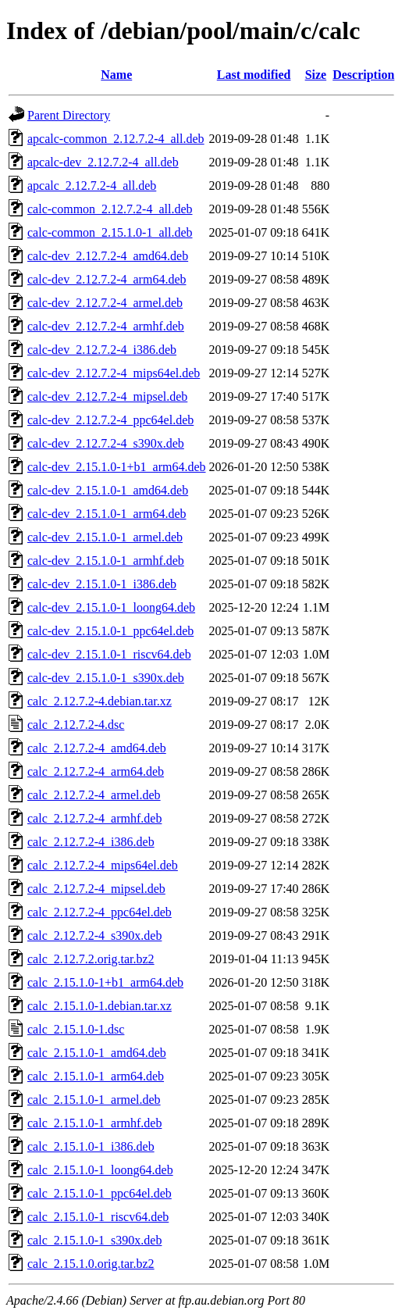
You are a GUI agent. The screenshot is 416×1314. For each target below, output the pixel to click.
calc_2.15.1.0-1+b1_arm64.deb (105, 982)
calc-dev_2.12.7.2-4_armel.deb (105, 302)
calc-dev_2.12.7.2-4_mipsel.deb (107, 396)
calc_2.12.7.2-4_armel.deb (94, 795)
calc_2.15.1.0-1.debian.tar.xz (99, 1005)
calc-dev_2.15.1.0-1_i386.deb (101, 584)
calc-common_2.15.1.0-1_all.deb (110, 232)
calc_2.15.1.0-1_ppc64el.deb (99, 1193)
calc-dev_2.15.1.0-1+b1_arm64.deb (116, 466)
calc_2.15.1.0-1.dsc (75, 1029)
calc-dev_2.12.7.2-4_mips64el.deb (113, 373)
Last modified (254, 74)
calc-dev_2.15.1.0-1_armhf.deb (105, 560)
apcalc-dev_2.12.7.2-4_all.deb (103, 162)
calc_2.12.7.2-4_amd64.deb (96, 748)
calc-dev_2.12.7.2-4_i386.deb (101, 349)
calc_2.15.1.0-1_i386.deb (91, 1146)
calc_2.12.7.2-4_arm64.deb (95, 771)
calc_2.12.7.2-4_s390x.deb (94, 935)
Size (316, 74)
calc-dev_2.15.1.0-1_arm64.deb (106, 513)
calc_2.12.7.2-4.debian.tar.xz (99, 701)
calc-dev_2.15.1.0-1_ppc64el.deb (110, 630)
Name (116, 74)
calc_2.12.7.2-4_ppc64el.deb (99, 912)
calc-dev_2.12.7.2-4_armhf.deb (105, 326)
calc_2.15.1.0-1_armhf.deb (94, 1123)
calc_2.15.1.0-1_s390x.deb (94, 1240)
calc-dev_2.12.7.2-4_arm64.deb (106, 279)
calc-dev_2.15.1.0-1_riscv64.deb (109, 654)
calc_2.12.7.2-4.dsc (75, 724)
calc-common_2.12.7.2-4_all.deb (110, 209)
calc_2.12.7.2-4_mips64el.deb (102, 865)
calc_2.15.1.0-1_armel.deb (94, 1099)
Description (363, 74)
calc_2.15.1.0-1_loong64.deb (100, 1170)
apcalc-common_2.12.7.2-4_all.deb (115, 138)
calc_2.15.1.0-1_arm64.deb (95, 1076)
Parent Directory (68, 115)
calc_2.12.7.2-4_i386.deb (91, 841)
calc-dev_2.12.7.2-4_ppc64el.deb (110, 420)
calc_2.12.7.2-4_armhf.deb (94, 818)
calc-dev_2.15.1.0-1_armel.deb (105, 537)
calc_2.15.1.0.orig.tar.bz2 (91, 1263)
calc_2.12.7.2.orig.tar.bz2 (91, 959)
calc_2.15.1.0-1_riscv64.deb (98, 1216)
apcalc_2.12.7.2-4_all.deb (91, 185)
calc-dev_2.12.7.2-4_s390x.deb (105, 443)
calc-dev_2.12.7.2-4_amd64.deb (107, 255)
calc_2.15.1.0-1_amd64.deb (96, 1052)
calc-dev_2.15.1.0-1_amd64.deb (107, 490)
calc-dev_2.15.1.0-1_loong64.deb (111, 607)
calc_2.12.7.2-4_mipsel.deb (96, 888)
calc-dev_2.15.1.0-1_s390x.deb (105, 677)
